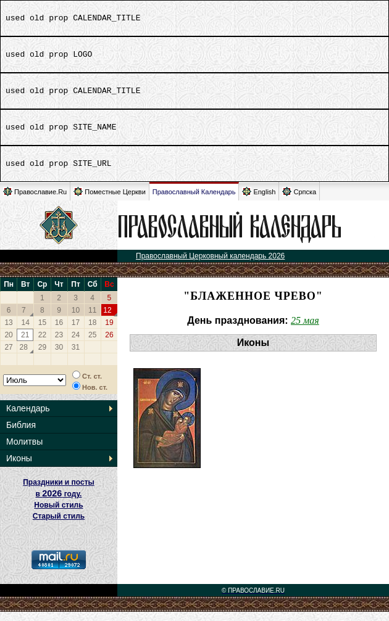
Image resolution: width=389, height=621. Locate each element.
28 (24, 356)
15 (42, 331)
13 (8, 331)
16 (59, 331)
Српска (299, 200)
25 (92, 344)
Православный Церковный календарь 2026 (210, 265)
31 (76, 356)
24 (76, 344)
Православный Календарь (194, 201)
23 (59, 344)
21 (25, 344)
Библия (21, 434)
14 (26, 331)
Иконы (19, 467)
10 (76, 319)
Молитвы (24, 451)
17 (76, 331)
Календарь (28, 417)
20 (8, 344)
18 (92, 331)
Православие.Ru (35, 200)
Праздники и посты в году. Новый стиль (58, 503)
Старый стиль (59, 525)
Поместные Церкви (109, 200)
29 (42, 356)
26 (109, 344)
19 (109, 331)
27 (8, 356)
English (258, 200)
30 (59, 356)
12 (107, 319)
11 (92, 319)
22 (42, 344)
